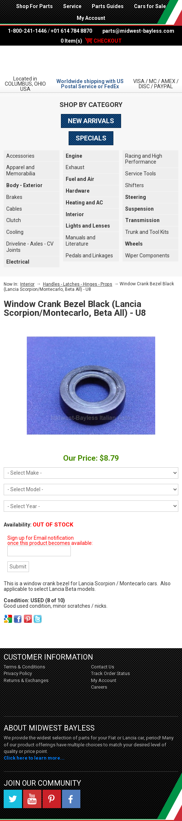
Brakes (14, 197)
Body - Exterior (24, 185)
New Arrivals (91, 121)
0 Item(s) (91, 41)
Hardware (78, 191)
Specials (91, 138)
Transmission (142, 220)
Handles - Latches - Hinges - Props (77, 284)
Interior (75, 214)
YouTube (32, 799)
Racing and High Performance (143, 159)
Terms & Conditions (24, 667)
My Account (91, 18)
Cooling (14, 232)
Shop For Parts (34, 6)
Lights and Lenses (88, 226)
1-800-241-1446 (27, 31)
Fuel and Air (80, 179)
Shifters (134, 185)
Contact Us (102, 667)
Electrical (17, 262)
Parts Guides (108, 6)
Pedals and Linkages (89, 255)
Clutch (13, 220)
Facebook (71, 799)
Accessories (20, 156)
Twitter (13, 799)
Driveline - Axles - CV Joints (30, 247)
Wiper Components (147, 255)
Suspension (139, 209)
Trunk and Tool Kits (147, 232)
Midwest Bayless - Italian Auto (91, 60)
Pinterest (52, 799)
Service (72, 6)
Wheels (134, 244)
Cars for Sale (150, 6)
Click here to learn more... (34, 758)
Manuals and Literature (80, 241)
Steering (135, 197)
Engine (74, 156)
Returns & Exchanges (26, 680)
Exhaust (75, 167)
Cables (14, 209)
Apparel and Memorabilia (20, 170)
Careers (99, 687)
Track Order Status (110, 673)
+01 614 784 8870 (71, 31)
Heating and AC (84, 203)
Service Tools (140, 173)
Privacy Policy (18, 673)
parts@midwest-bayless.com (138, 31)
